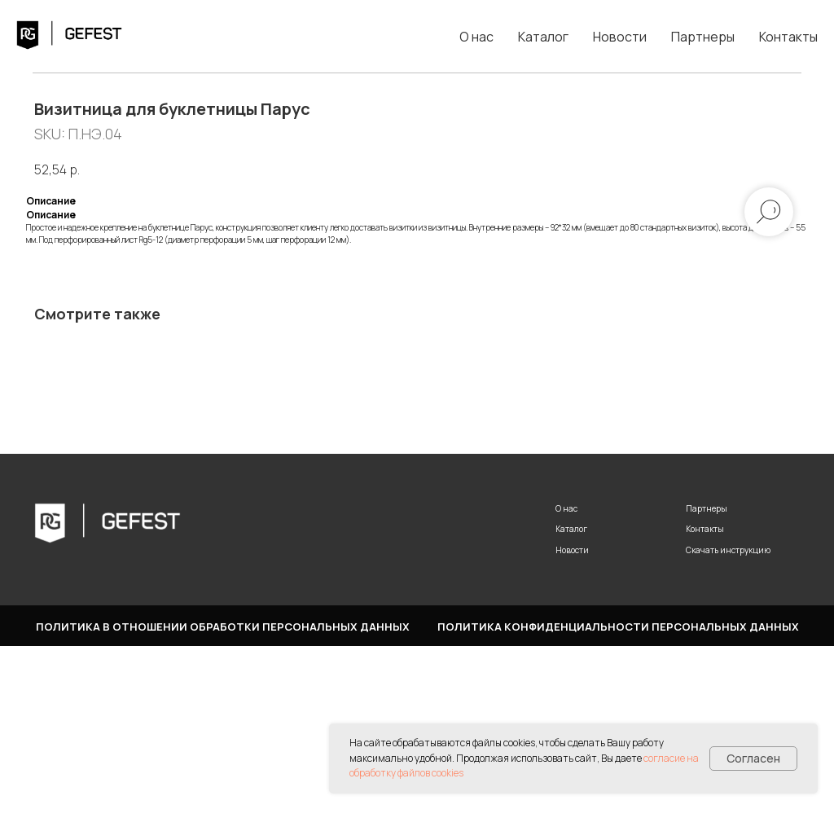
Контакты (788, 37)
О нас (476, 37)
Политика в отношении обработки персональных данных (223, 798)
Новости (620, 37)
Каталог (543, 37)
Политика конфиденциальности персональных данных (618, 798)
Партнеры (703, 37)
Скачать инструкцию (728, 721)
